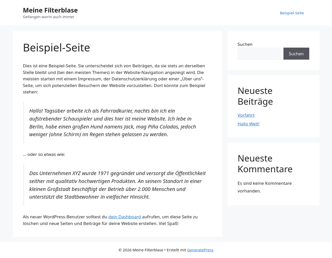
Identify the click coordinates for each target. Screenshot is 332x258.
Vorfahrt (246, 115)
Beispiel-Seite (292, 12)
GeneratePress (200, 249)
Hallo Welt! (249, 124)
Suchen (245, 44)
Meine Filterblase (50, 10)
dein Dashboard (124, 217)
